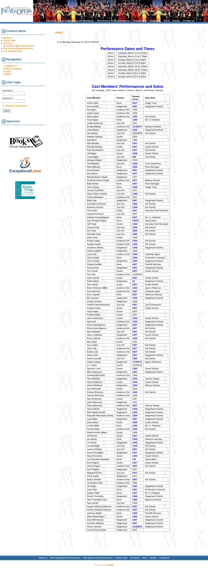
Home (58, 32)
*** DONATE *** (10, 66)
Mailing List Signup (12, 69)
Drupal (110, 565)
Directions (155, 21)
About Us (51, 21)
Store (166, 21)
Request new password (16, 106)
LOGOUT (7, 74)
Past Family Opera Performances (76, 21)
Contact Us (189, 21)
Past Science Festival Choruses (113, 21)
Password (7, 98)
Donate (176, 21)
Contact (7, 71)
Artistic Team (140, 21)
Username (7, 90)
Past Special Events (12, 51)
